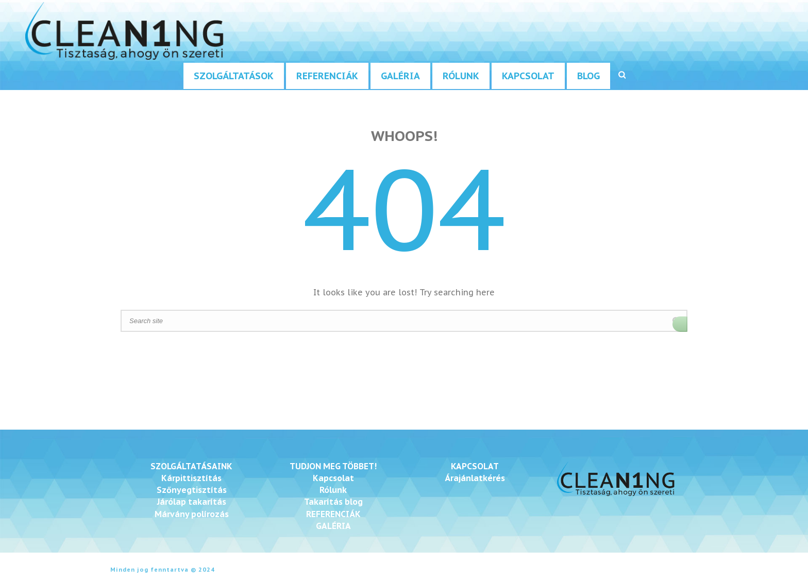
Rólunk (461, 76)
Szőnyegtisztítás (192, 490)
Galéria (400, 76)
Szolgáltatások (234, 76)
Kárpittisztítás (191, 478)
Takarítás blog (333, 502)
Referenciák (327, 76)
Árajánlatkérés (475, 478)
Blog (588, 76)
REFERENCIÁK (333, 514)
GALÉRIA (333, 526)
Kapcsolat (528, 76)
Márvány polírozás (192, 514)
